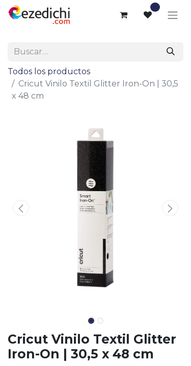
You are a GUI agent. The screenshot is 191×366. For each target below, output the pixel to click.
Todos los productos (49, 71)
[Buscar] (170, 52)
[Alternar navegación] (172, 15)
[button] (21, 208)
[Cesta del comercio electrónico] (123, 15)
